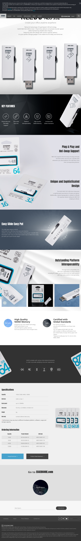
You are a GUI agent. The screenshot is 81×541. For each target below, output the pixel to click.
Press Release (25, 518)
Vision (14, 518)
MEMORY (9, 16)
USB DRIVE (19, 16)
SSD (14, 16)
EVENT (34, 16)
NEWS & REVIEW (27, 16)
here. (34, 10)
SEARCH (61, 508)
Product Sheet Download (37, 456)
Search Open (79, 16)
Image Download (12, 456)
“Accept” (9, 9)
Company (5, 518)
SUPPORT (40, 16)
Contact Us (36, 518)
